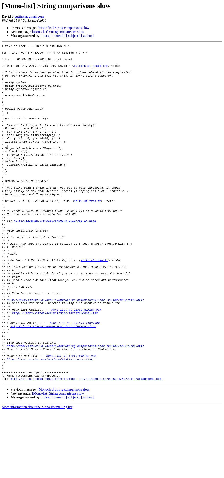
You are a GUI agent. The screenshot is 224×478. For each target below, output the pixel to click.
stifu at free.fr (87, 232)
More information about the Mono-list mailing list (37, 474)
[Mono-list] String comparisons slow (63, 28)
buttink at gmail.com (29, 16)
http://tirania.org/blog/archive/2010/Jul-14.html (55, 256)
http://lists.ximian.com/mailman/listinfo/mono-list (55, 367)
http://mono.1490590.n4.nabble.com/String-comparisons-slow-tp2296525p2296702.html (75, 406)
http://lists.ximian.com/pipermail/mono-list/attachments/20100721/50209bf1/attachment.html (86, 446)
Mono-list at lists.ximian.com (76, 363)
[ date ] (46, 36)
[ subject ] (73, 36)
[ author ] (87, 36)
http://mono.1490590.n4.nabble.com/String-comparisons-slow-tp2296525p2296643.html (75, 351)
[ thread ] (58, 36)
